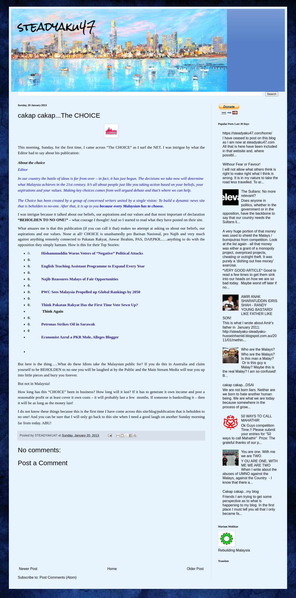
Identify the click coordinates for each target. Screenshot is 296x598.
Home (112, 569)
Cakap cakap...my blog (241, 491)
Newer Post (28, 569)
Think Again (52, 311)
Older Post (195, 569)
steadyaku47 (57, 26)
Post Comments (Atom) (58, 577)
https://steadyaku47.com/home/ (247, 133)
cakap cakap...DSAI (238, 385)
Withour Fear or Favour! (241, 164)
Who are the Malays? (258, 349)
